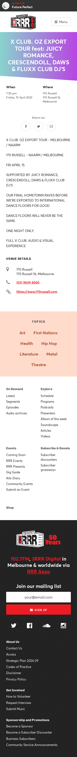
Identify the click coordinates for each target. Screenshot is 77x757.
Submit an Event (17, 489)
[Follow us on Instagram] (63, 626)
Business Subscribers (21, 739)
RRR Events (14, 461)
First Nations (45, 333)
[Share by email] (51, 126)
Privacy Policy (16, 679)
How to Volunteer (18, 696)
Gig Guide (13, 472)
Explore (46, 389)
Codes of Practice (18, 667)
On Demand (14, 389)
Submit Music (15, 709)
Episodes (12, 407)
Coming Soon (16, 455)
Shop (10, 507)
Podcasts (47, 407)
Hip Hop (49, 343)
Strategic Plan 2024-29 (22, 661)
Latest (10, 396)
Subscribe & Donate (55, 448)
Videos (45, 436)
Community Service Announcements (31, 745)
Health (26, 343)
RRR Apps (38, 571)
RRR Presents (15, 466)
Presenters (48, 413)
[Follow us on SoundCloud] (47, 626)
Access (11, 654)
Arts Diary (13, 478)
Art (22, 333)
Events (11, 448)
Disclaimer (13, 673)
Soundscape (49, 425)
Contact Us (14, 648)
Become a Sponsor (19, 726)
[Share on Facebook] (26, 126)
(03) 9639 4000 (27, 282)
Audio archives (16, 413)
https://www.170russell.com (36, 291)
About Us (12, 642)
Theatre (38, 364)
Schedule (47, 396)
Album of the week (54, 419)
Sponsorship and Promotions (27, 720)
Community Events (19, 484)
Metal (51, 354)
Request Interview (18, 703)
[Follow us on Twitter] (14, 626)
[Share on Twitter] (38, 126)
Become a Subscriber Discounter (29, 732)
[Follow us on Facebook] (29, 626)
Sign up (38, 610)
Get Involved (15, 690)
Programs (47, 401)
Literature (29, 354)
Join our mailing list (38, 586)
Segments (13, 401)
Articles (46, 430)
